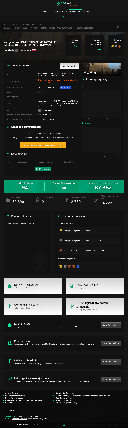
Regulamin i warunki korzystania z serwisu (23, 400)
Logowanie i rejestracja (15, 395)
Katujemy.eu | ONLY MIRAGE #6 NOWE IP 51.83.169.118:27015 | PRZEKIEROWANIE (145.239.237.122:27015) (48, 28)
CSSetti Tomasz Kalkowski (27, 416)
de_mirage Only (48, 110)
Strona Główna (45, 11)
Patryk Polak (44, 419)
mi (39, 110)
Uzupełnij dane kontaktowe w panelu (43, 145)
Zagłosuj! (69, 66)
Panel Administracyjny (14, 398)
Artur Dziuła (33, 419)
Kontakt (86, 11)
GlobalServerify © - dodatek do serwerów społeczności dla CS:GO (84, 395)
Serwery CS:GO (75, 11)
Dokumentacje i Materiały (66, 403)
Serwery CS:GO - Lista (32, 24)
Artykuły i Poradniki (64, 400)
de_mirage (42, 92)
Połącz (65, 87)
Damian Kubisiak (19, 419)
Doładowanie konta (64, 398)
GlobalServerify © (60, 11)
